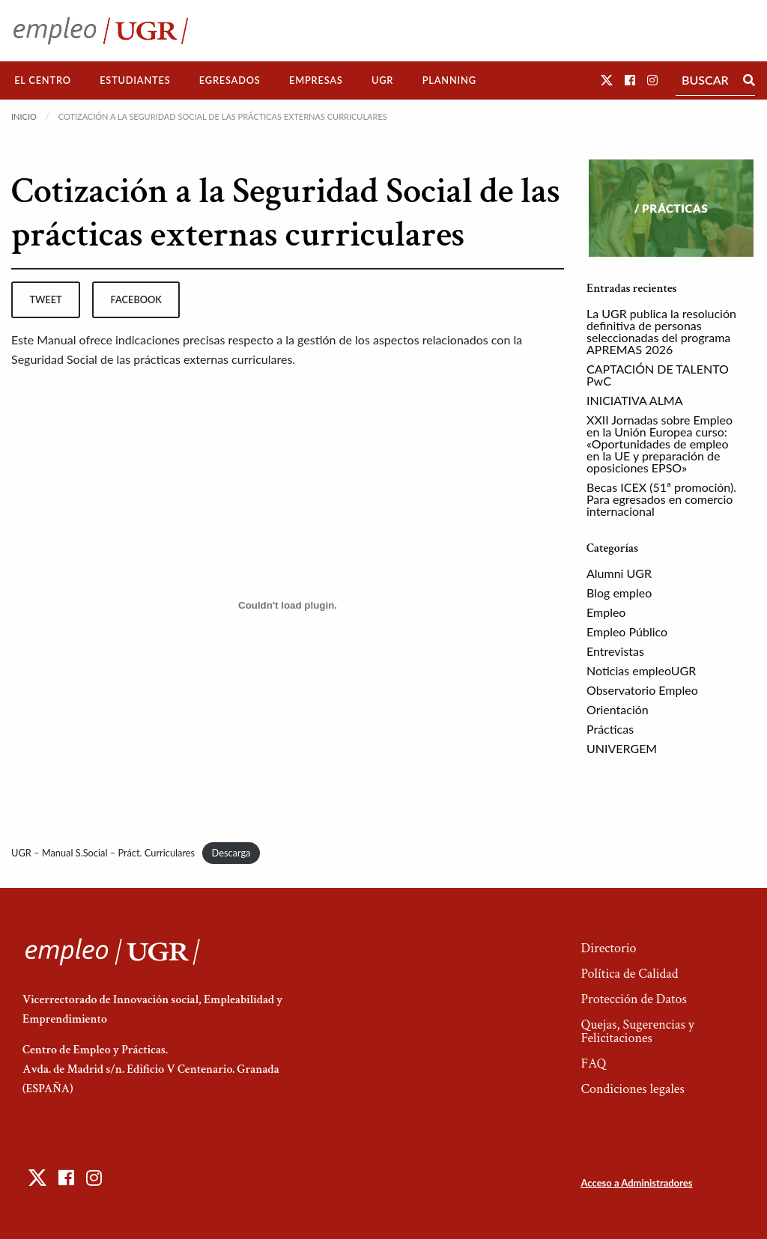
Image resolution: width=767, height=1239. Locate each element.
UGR (382, 80)
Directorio (608, 948)
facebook (136, 299)
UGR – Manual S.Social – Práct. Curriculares (103, 853)
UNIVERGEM (621, 748)
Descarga (231, 853)
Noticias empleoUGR (641, 670)
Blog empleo (619, 592)
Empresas (316, 80)
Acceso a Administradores (636, 1183)
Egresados (230, 80)
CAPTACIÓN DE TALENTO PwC (657, 375)
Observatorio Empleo (642, 690)
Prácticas (610, 729)
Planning (449, 80)
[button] (607, 80)
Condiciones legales (632, 1089)
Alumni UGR (619, 573)
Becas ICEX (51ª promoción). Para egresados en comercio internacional (661, 499)
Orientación (617, 709)
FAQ (593, 1063)
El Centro (42, 80)
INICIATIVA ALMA (634, 400)
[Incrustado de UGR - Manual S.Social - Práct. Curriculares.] (287, 604)
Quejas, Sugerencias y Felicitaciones (637, 1031)
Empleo (605, 612)
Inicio (24, 116)
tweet (45, 299)
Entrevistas (615, 651)
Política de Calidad (629, 973)
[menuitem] (42, 80)
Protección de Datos (633, 999)
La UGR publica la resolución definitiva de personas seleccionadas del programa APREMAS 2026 (661, 331)
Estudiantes (135, 80)
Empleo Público (626, 631)
